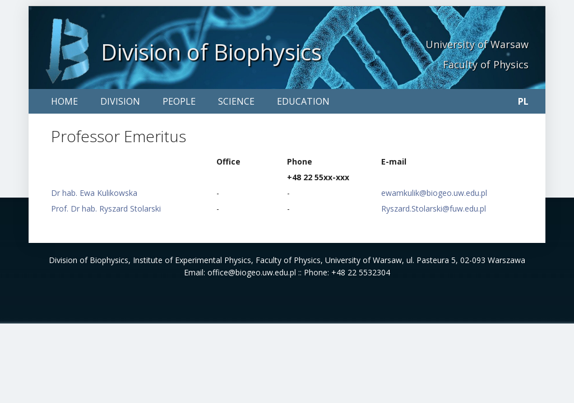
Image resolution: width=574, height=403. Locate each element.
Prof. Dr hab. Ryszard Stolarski (106, 208)
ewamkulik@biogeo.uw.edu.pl (434, 193)
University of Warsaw (477, 44)
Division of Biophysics (211, 51)
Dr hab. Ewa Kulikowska (94, 193)
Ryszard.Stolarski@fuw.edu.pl (433, 208)
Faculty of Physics (486, 64)
